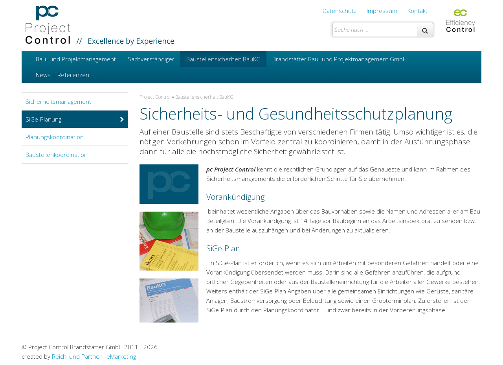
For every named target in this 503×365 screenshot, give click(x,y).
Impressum (382, 11)
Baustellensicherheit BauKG (223, 59)
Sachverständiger (151, 59)
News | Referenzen (62, 75)
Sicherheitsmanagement (58, 101)
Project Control (155, 97)
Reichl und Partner (77, 356)
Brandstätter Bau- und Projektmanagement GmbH (339, 59)
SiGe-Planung (75, 119)
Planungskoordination (55, 137)
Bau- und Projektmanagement (76, 59)
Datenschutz (339, 11)
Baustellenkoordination (57, 155)
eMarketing (121, 356)
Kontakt (418, 11)
